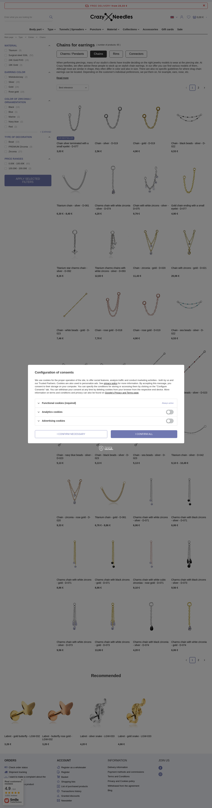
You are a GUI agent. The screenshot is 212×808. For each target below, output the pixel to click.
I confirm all (144, 434)
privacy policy (110, 383)
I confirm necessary (71, 434)
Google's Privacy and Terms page (122, 392)
